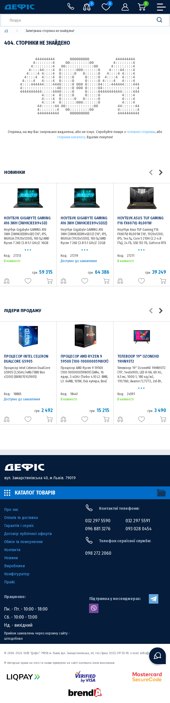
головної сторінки (141, 132)
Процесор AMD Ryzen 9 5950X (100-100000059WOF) (84, 359)
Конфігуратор (16, 573)
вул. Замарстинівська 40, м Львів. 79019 (40, 477)
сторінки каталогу (71, 137)
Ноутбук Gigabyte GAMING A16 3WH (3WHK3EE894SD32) (84, 220)
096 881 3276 (97, 528)
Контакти (12, 549)
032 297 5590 (97, 520)
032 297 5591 (137, 520)
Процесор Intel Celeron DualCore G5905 (26, 359)
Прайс (9, 581)
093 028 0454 (138, 528)
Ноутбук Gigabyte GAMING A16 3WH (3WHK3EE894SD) (27, 220)
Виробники (14, 565)
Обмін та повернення (23, 541)
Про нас (11, 509)
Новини (11, 557)
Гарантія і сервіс (19, 525)
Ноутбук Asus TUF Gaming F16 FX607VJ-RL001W (140, 220)
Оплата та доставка (21, 517)
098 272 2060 (98, 553)
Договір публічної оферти (28, 533)
